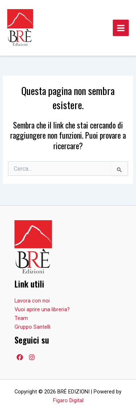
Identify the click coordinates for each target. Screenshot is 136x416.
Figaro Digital (68, 400)
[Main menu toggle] (121, 28)
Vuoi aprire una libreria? (42, 309)
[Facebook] (20, 357)
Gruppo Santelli (32, 327)
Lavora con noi (32, 300)
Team (21, 318)
